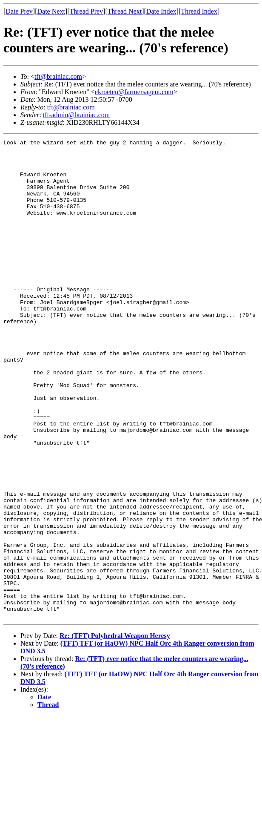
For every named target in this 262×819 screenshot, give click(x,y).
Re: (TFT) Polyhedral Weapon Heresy (115, 731)
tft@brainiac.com (58, 76)
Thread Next (125, 11)
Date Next (51, 11)
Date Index (161, 11)
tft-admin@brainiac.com (76, 114)
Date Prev (19, 11)
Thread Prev (86, 11)
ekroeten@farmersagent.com (134, 91)
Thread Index (199, 11)
